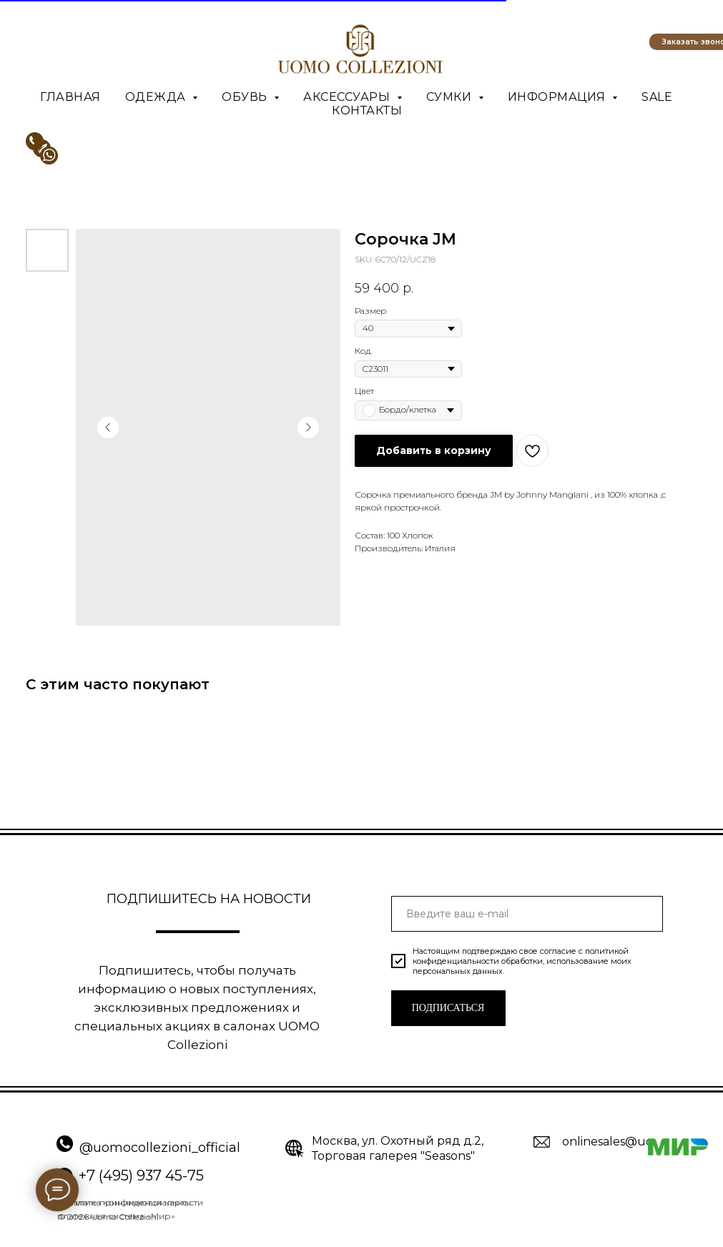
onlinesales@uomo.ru (624, 1141)
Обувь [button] (246, 97)
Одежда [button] (157, 97)
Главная (70, 97)
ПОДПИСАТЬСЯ (448, 1007)
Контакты (367, 110)
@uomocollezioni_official (159, 1147)
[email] (527, 914)
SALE (656, 97)
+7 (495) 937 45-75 (141, 1175)
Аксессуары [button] (348, 97)
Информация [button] (558, 97)
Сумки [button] (450, 97)
